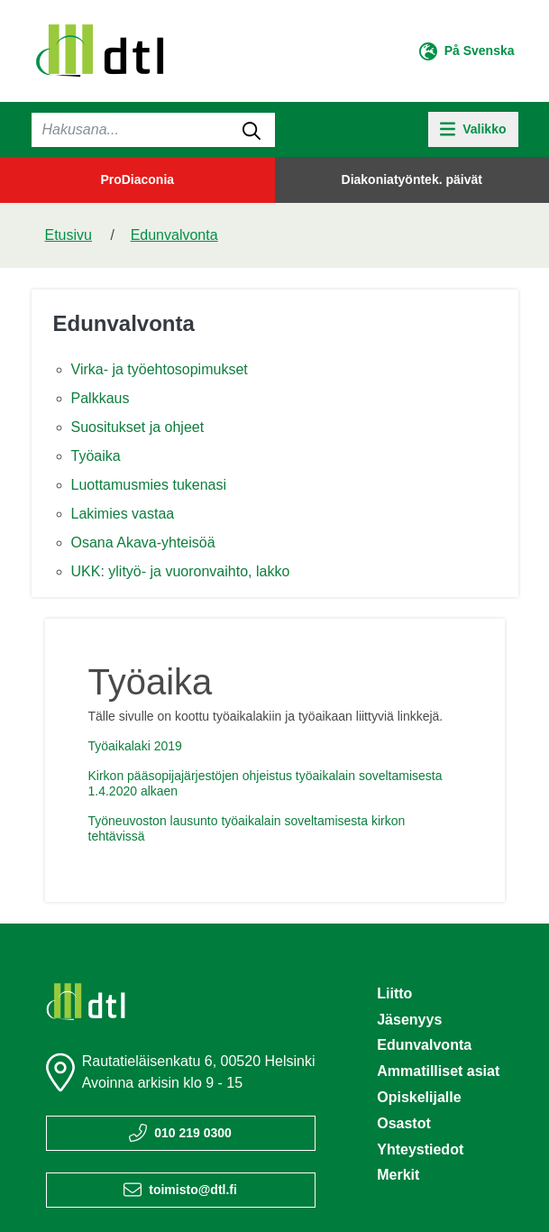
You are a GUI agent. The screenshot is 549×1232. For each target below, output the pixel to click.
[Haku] (153, 130)
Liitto (394, 993)
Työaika (96, 456)
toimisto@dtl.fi (193, 1189)
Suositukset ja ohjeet (138, 427)
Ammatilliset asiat (438, 1071)
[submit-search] (251, 130)
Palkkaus (100, 398)
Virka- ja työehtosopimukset (159, 369)
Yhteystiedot (420, 1149)
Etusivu (68, 235)
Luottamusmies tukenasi (149, 484)
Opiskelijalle (419, 1097)
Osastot (404, 1123)
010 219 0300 (193, 1133)
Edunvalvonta (174, 235)
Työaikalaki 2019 (135, 746)
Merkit (398, 1174)
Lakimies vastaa (123, 513)
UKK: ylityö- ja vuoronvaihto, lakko (180, 571)
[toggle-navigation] (473, 129)
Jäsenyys (409, 1019)
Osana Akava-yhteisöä (143, 542)
